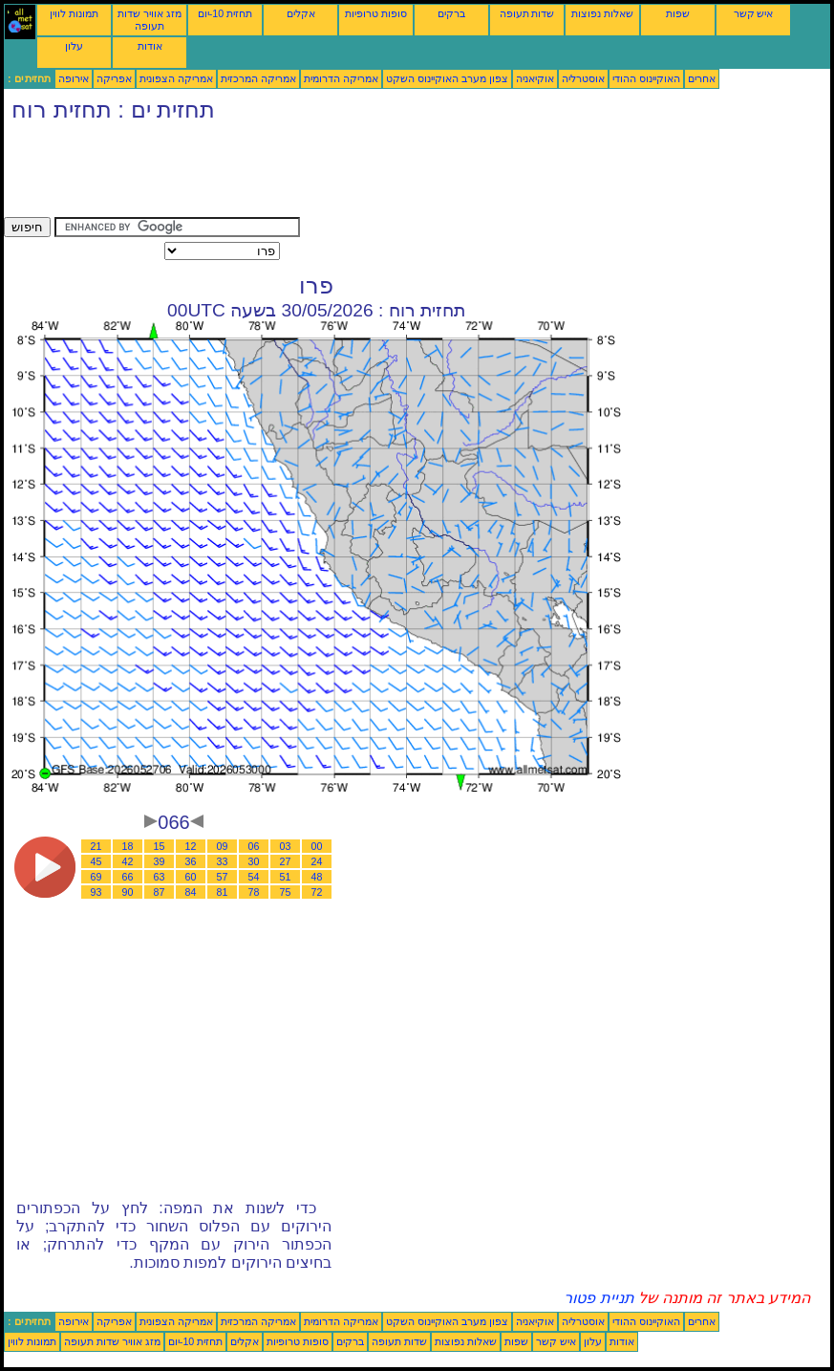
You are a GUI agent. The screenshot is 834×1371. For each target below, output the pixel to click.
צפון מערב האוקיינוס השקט (447, 78)
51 (285, 876)
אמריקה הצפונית (176, 78)
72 (317, 892)
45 (96, 861)
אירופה (73, 78)
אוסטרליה (583, 78)
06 (254, 846)
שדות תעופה (527, 13)
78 (254, 892)
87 (159, 892)
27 (285, 861)
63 (159, 876)
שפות (678, 13)
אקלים (301, 13)
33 (222, 861)
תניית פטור (598, 1298)
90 (128, 892)
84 (191, 892)
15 (159, 846)
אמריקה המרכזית (258, 78)
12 (191, 846)
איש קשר (754, 13)
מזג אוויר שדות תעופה (150, 20)
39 (159, 861)
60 (191, 876)
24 (317, 861)
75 (285, 892)
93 (96, 892)
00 (317, 846)
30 (254, 861)
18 (128, 846)
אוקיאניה (535, 78)
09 (222, 846)
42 (128, 861)
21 (96, 846)
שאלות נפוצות (602, 13)
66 (128, 876)
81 (222, 892)
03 (285, 846)
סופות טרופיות (376, 13)
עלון (74, 46)
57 (222, 876)
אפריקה (114, 78)
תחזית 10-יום (225, 13)
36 (191, 861)
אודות (150, 46)
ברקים (451, 13)
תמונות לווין (74, 13)
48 (317, 876)
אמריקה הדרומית (341, 78)
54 (254, 876)
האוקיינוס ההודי (646, 78)
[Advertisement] (351, 174)
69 (96, 876)
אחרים (702, 78)
